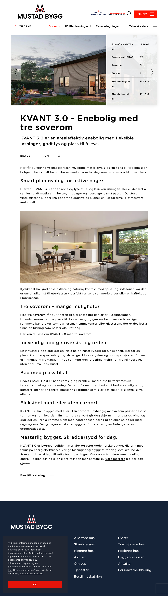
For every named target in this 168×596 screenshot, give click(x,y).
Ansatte (124, 563)
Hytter (123, 538)
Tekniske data (139, 26)
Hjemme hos (84, 551)
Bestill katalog (32, 475)
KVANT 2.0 (58, 334)
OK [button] (35, 584)
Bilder (54, 26)
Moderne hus (128, 551)
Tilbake (22, 26)
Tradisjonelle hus (131, 544)
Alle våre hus (84, 538)
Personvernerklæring (134, 570)
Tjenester (81, 570)
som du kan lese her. (31, 573)
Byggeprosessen (131, 557)
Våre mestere (115, 458)
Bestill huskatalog (88, 576)
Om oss (80, 563)
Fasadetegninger (108, 26)
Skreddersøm (84, 544)
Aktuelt (80, 557)
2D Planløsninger (77, 26)
